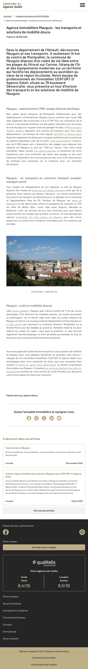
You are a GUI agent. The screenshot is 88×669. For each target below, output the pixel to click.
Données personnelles (44, 657)
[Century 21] (12, 5)
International (9, 631)
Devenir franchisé (12, 603)
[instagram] (82, 532)
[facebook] (6, 532)
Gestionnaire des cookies (44, 664)
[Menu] (82, 4)
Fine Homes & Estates (14, 617)
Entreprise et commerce (15, 610)
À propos (7, 624)
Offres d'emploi (10, 596)
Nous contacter (11, 638)
